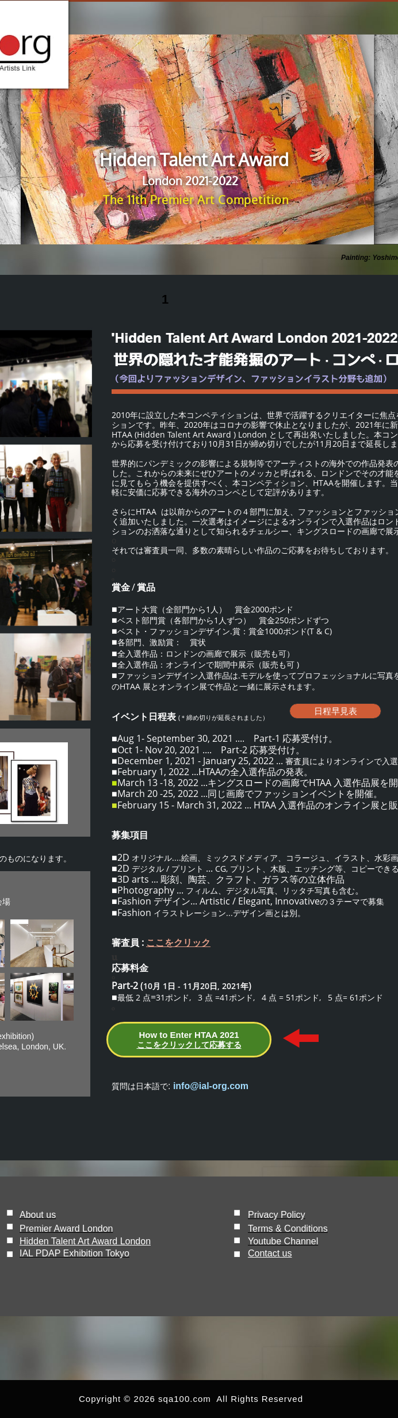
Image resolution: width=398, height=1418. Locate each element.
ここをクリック (178, 942)
